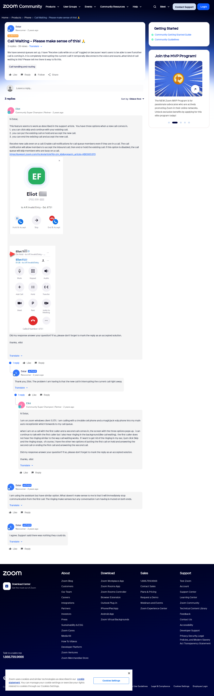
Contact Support (184, 7)
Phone (27, 17)
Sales (144, 573)
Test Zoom (185, 580)
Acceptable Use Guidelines (135, 686)
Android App (107, 613)
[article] (75, 236)
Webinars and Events (151, 602)
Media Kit (66, 635)
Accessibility (186, 625)
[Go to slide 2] (174, 122)
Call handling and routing (22, 66)
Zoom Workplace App (112, 580)
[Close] (129, 673)
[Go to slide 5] (189, 122)
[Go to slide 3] (180, 122)
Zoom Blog (67, 580)
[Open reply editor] (75, 88)
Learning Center (188, 597)
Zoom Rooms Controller (113, 591)
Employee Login (200, 686)
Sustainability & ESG (72, 625)
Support (185, 573)
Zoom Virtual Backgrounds (115, 619)
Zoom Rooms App (110, 586)
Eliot (18, 108)
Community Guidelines (167, 39)
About (65, 573)
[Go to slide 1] (169, 122)
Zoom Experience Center (153, 608)
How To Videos (69, 641)
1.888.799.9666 (13, 657)
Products (16, 17)
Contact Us (186, 619)
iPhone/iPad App (109, 608)
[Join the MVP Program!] (178, 87)
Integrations (67, 602)
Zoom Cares (68, 630)
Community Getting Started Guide (173, 34)
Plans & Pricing (148, 591)
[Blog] (5, 677)
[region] (68, 680)
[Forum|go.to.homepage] (22, 7)
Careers (65, 597)
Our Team (66, 591)
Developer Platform (71, 646)
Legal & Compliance (160, 686)
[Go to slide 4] (184, 122)
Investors (66, 613)
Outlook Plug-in (109, 602)
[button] (36, 46)
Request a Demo (149, 597)
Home (5, 17)
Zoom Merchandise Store (74, 657)
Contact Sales (147, 586)
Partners (65, 608)
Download (108, 573)
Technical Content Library (193, 608)
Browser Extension (111, 597)
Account (184, 586)
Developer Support (190, 630)
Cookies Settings (181, 686)
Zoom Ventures (69, 652)
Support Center (188, 591)
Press (64, 619)
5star (18, 26)
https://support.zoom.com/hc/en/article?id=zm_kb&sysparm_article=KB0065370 (53, 154)
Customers (67, 586)
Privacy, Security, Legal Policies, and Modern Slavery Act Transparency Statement (195, 639)
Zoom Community (189, 602)
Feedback (185, 613)
